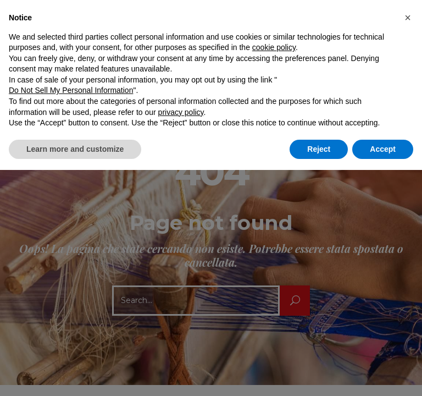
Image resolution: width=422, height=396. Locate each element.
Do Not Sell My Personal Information (71, 90)
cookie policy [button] (274, 47)
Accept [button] (383, 149)
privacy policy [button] (181, 112)
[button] (408, 17)
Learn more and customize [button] (75, 149)
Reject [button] (318, 149)
